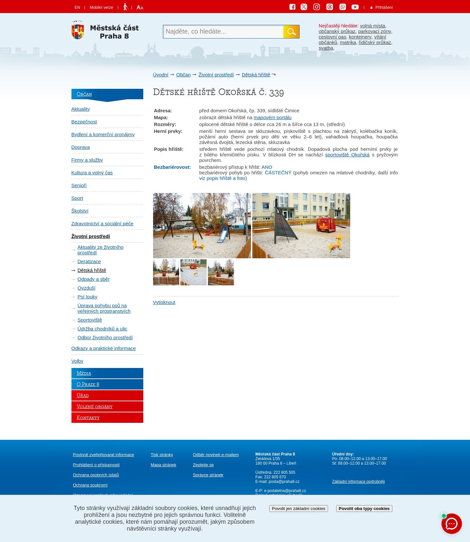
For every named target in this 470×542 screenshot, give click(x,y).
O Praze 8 (88, 384)
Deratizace (89, 261)
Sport (77, 198)
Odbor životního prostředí (105, 337)
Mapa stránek (163, 464)
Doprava (80, 147)
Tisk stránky (162, 454)
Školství (80, 211)
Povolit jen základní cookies (298, 508)
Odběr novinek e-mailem (216, 454)
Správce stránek (208, 474)
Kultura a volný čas (92, 172)
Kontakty (88, 417)
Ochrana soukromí (90, 485)
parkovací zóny (374, 31)
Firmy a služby (87, 160)
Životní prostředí (216, 74)
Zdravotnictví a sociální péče (102, 223)
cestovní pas (332, 37)
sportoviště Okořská (347, 154)
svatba (326, 48)
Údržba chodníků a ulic (103, 328)
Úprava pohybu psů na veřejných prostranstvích (104, 308)
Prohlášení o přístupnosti (96, 464)
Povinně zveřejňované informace (103, 454)
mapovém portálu (272, 117)
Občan (183, 74)
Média (84, 373)
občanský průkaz (337, 31)
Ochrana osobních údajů (96, 474)
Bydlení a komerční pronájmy (103, 134)
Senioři (79, 185)
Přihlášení (384, 7)
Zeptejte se (203, 464)
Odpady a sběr (94, 279)
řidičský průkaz (375, 42)
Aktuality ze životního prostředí (101, 249)
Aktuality (80, 109)
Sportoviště (90, 320)
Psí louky (88, 296)
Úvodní (161, 74)
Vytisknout (164, 302)
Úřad (83, 395)
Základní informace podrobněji (358, 481)
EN (77, 7)
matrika (348, 42)
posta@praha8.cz (284, 481)
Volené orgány (95, 406)
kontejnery (360, 37)
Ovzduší (87, 288)
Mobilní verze (101, 7)
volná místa (372, 25)
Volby (77, 361)
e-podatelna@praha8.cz (284, 490)
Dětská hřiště (256, 74)
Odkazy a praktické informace (103, 348)
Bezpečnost (84, 121)
